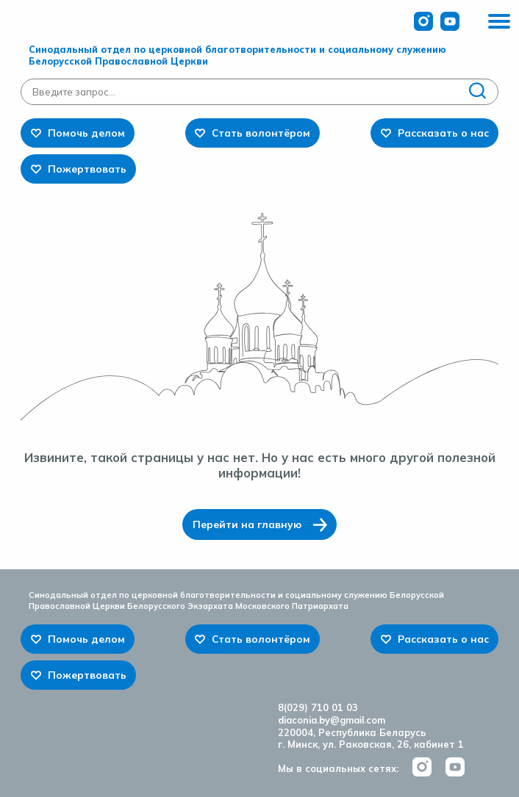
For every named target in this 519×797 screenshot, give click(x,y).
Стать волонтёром (261, 132)
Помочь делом (86, 132)
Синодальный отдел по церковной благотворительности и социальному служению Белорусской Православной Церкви (237, 55)
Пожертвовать (87, 168)
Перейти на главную (247, 524)
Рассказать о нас (443, 132)
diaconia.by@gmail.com (331, 720)
